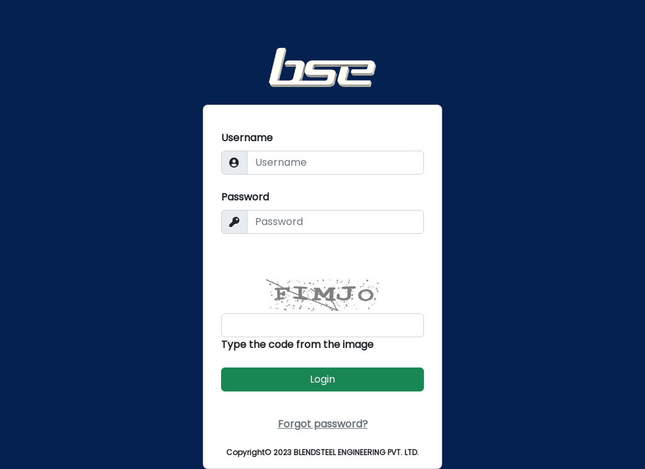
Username (247, 137)
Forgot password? (323, 424)
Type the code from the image (297, 344)
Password (245, 197)
